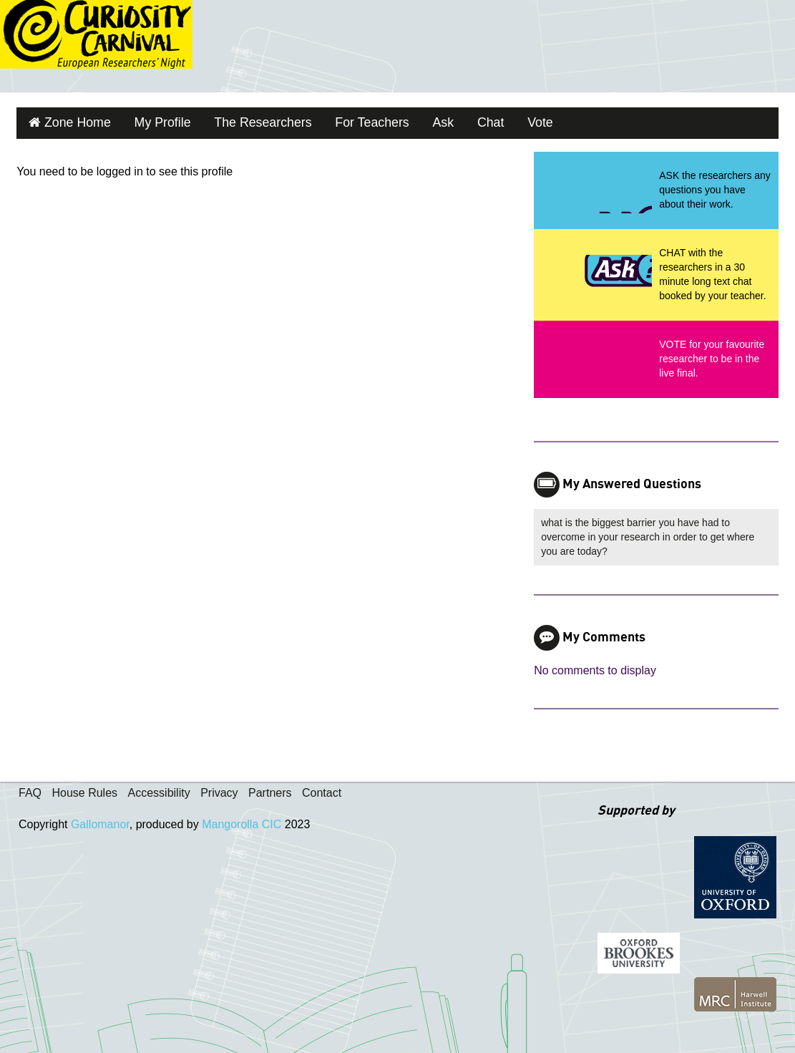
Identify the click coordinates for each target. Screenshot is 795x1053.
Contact (321, 788)
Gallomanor (100, 820)
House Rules (84, 788)
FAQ (30, 788)
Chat (447, 121)
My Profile (148, 121)
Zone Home (72, 121)
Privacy (219, 788)
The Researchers (240, 121)
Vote (492, 121)
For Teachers (339, 121)
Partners (269, 788)
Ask (404, 121)
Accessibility (159, 788)
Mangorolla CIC (241, 820)
